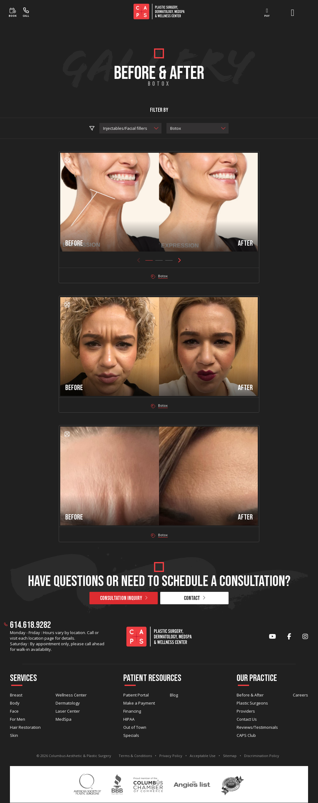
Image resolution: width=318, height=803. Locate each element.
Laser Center (68, 711)
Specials (131, 735)
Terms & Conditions (135, 755)
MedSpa (63, 719)
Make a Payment (139, 703)
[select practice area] (130, 128)
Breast (16, 695)
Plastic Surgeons (252, 703)
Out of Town (134, 727)
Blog (174, 695)
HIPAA (128, 719)
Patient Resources (152, 678)
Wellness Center (71, 695)
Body (15, 703)
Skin (14, 735)
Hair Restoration (25, 727)
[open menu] (292, 12)
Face (14, 711)
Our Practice (257, 678)
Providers (246, 711)
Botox (163, 276)
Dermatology (68, 703)
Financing (132, 711)
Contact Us (247, 719)
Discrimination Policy (261, 755)
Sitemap (230, 755)
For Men (17, 719)
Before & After (250, 695)
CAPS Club (246, 735)
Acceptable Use (203, 755)
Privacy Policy (170, 755)
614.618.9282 (30, 625)
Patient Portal (136, 695)
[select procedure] (197, 128)
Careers (300, 695)
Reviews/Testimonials (257, 727)
